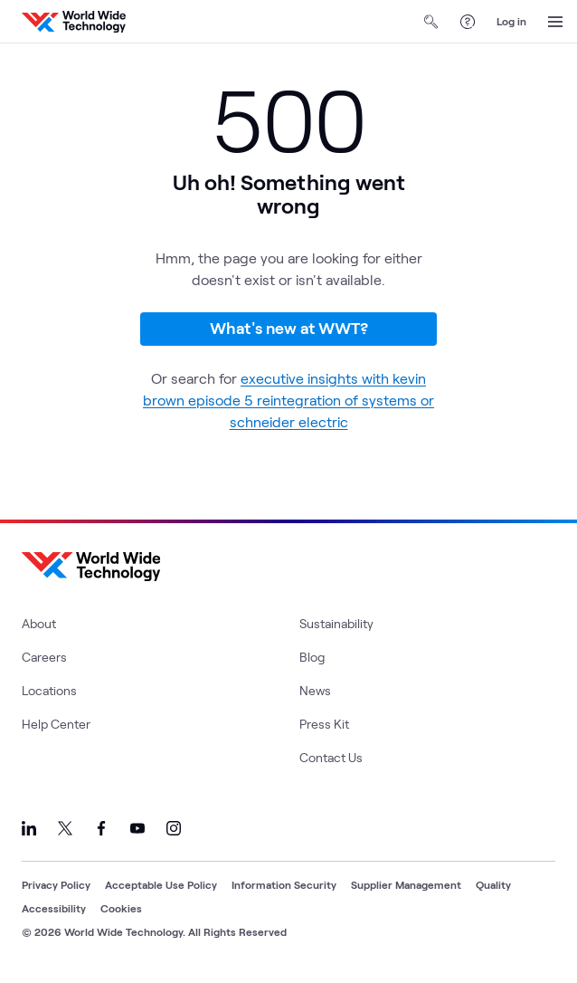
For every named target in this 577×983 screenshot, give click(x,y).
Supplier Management (406, 884)
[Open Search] (431, 21)
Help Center (56, 723)
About (39, 623)
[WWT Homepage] (74, 22)
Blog (312, 656)
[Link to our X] (65, 828)
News (315, 690)
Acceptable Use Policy (161, 884)
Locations (49, 690)
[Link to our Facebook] (101, 828)
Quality (493, 884)
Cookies (121, 908)
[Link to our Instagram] (173, 828)
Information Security (284, 884)
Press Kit (324, 723)
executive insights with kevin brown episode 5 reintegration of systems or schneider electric (288, 399)
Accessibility (54, 908)
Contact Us (331, 757)
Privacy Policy (56, 884)
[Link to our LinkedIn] (29, 828)
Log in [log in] (511, 20)
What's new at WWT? (289, 328)
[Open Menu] (555, 21)
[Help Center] (467, 21)
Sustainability (336, 623)
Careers (44, 656)
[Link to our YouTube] (137, 828)
